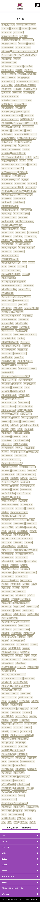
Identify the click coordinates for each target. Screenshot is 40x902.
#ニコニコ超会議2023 (10, 580)
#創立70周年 (7, 353)
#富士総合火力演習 (9, 62)
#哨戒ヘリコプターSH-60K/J (22, 735)
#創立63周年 (7, 811)
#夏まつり (6, 686)
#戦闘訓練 (14, 565)
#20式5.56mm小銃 (9, 319)
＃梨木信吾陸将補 (8, 138)
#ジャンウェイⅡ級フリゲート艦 (24, 123)
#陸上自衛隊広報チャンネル (25, 573)
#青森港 (24, 565)
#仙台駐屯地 (19, 202)
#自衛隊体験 (19, 550)
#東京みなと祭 (7, 595)
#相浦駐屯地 (31, 527)
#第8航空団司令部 (29, 659)
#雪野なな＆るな (25, 697)
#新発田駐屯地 (7, 372)
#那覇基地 (26, 346)
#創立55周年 (20, 769)
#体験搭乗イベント (27, 467)
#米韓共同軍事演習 (9, 248)
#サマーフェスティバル (11, 659)
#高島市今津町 (16, 705)
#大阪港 (28, 728)
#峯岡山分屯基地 (8, 493)
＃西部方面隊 (20, 183)
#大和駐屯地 (24, 777)
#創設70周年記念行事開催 (25, 85)
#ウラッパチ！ (18, 130)
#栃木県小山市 (18, 191)
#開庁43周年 (20, 743)
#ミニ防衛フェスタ (9, 395)
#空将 (20, 429)
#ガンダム (22, 267)
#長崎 (4, 531)
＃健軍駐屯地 (7, 183)
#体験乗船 (21, 637)
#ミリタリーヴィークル (11, 270)
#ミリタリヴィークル (10, 694)
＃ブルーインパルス (9, 36)
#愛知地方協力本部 (24, 406)
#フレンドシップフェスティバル (14, 803)
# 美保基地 (6, 588)
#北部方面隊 (33, 233)
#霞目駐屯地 (23, 709)
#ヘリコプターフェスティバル (13, 675)
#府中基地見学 (19, 199)
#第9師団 (5, 633)
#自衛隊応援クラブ (9, 746)
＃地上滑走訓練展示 (9, 161)
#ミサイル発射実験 (26, 248)
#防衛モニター (7, 70)
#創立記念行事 (20, 455)
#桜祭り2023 (31, 523)
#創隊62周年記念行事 (10, 210)
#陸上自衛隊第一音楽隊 (11, 274)
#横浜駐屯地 (29, 678)
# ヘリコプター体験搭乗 (11, 149)
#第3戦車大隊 (7, 357)
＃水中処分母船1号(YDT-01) (27, 81)
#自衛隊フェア (7, 656)
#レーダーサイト (23, 493)
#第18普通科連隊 (27, 421)
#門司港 (15, 486)
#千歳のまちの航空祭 (20, 686)
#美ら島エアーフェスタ (11, 346)
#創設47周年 (7, 610)
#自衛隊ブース (21, 576)
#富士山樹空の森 (8, 754)
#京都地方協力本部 (21, 440)
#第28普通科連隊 (27, 762)
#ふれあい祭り (18, 750)
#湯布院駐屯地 (23, 784)
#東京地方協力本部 (18, 452)
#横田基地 (18, 542)
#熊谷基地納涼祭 (18, 153)
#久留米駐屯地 (26, 505)
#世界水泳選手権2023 (10, 652)
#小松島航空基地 (8, 667)
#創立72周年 (24, 327)
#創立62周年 (25, 599)
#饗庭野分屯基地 (20, 444)
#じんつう (21, 667)
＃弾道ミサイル (30, 89)
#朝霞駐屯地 (33, 452)
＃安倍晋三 (6, 176)
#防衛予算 (32, 183)
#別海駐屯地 (24, 720)
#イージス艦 (31, 187)
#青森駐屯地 (29, 633)
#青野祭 (17, 610)
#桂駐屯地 (18, 811)
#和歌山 (19, 656)
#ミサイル (28, 70)
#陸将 (23, 425)
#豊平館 (16, 418)
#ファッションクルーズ (11, 459)
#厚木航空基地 (7, 554)
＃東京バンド (7, 104)
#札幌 (23, 229)
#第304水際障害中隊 (10, 618)
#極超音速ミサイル (9, 44)
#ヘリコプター (20, 104)
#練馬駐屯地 (22, 546)
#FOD (28, 130)
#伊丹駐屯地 (26, 210)
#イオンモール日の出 (23, 142)
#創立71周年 (24, 625)
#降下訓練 (6, 387)
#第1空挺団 (6, 384)
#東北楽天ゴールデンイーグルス (14, 520)
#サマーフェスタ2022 (10, 119)
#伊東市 (14, 720)
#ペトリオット (30, 236)
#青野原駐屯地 (32, 607)
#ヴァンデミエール (23, 47)
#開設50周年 (7, 573)
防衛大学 (5, 28)
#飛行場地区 (15, 712)
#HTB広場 (6, 421)
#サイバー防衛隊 (8, 74)
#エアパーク (6, 728)
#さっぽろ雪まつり (29, 418)
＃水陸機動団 (7, 134)
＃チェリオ (18, 32)
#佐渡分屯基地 (7, 221)
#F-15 (4, 267)
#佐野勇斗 (16, 127)
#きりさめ (6, 51)
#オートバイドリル (21, 629)
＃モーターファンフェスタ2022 (24, 51)
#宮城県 (34, 709)
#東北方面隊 (6, 202)
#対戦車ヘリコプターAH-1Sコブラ (15, 739)
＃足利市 (25, 180)
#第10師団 (18, 308)
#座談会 (29, 410)
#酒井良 (5, 429)
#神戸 (30, 637)
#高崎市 (33, 531)
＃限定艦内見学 (8, 81)
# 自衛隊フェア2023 (9, 467)
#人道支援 (28, 66)
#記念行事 (28, 240)
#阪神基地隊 (15, 584)
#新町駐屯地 (6, 535)
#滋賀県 (5, 705)
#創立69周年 (30, 811)
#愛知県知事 (28, 285)
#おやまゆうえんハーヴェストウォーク (17, 195)
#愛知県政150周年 (9, 289)
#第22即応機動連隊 (9, 777)
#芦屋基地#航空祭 (19, 792)
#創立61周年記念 (8, 546)
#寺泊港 (5, 731)
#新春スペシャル (8, 410)
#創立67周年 (7, 780)
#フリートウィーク (9, 304)
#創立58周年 (7, 724)
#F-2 (24, 263)
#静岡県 (5, 478)
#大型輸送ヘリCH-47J (24, 221)
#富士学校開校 (7, 758)
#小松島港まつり (8, 671)
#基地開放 (6, 497)
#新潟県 (5, 735)
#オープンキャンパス (10, 96)
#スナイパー (26, 414)
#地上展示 (18, 236)
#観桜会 (5, 512)
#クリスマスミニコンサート (12, 399)
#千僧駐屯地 (20, 595)
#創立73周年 (31, 561)
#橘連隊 (21, 338)
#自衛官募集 (31, 74)
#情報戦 (20, 74)
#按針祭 (33, 716)
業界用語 (23, 822)
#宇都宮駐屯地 (7, 561)
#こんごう (18, 728)
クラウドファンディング (26, 25)
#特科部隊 (6, 391)
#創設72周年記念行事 (10, 259)
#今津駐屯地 (22, 350)
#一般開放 (30, 508)
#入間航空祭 (6, 236)
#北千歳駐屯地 (22, 644)
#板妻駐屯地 (6, 335)
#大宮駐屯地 (6, 614)
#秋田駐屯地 (6, 629)
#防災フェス (31, 191)
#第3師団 (5, 599)
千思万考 (21, 818)
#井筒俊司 (29, 429)
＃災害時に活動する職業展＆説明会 (15, 112)
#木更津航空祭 (19, 765)
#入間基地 (23, 501)
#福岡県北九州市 (27, 486)
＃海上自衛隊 (7, 85)
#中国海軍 (6, 123)
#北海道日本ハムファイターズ (13, 516)
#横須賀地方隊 (27, 119)
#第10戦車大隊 (20, 353)
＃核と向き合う (19, 176)
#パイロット (26, 580)
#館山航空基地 (7, 108)
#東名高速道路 (21, 323)
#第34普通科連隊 (8, 338)
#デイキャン (6, 550)
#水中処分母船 (7, 716)
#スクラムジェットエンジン (12, 157)
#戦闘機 (12, 267)
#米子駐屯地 (24, 701)
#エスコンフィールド (19, 512)
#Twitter (5, 452)
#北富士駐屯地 (32, 807)
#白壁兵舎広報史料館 (27, 369)
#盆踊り (34, 644)
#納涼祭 (26, 648)
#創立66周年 (28, 610)
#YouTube (17, 93)
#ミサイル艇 (26, 731)
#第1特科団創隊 (8, 644)
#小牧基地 (32, 471)
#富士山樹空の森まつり (26, 474)
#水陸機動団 (22, 531)
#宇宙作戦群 (6, 199)
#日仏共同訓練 (7, 47)
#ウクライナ (6, 32)
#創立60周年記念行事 (10, 342)
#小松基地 (6, 792)
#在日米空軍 (6, 542)
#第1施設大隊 (7, 455)
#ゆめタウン (17, 387)
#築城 (27, 656)
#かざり (32, 165)
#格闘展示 (6, 750)
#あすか (25, 588)
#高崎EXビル (24, 146)
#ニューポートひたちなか (12, 463)
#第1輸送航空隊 (8, 474)
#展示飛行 (23, 217)
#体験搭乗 (16, 497)
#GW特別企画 (31, 550)
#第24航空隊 (33, 667)
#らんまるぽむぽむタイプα (12, 168)
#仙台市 (5, 712)
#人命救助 (6, 191)
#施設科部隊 (29, 448)
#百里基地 (23, 304)
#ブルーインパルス (9, 217)
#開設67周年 (19, 780)
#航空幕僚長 (6, 433)
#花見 (31, 520)
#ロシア (33, 28)
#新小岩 (15, 414)
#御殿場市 (14, 478)
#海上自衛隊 (20, 108)
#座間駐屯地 (19, 523)
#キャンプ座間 (7, 527)
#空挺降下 (17, 384)
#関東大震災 (25, 694)
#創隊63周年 (7, 765)
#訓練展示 (6, 225)
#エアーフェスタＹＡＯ (11, 316)
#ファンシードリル (9, 796)
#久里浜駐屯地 (14, 648)
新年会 (32, 822)
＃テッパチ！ (28, 127)
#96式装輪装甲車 (8, 361)
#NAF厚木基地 (7, 557)
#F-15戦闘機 (19, 788)
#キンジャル (28, 40)
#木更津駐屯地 (7, 769)
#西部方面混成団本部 (10, 505)
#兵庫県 (15, 599)
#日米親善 (20, 527)
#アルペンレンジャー (10, 255)
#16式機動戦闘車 (8, 350)
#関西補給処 (27, 316)
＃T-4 (36, 157)
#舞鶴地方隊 (6, 89)
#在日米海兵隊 (7, 293)
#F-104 (31, 263)
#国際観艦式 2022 (21, 301)
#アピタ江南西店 (8, 406)
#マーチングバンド (9, 697)
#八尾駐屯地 (18, 312)
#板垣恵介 (6, 437)
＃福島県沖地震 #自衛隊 (11, 40)
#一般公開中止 (7, 576)
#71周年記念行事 (17, 641)
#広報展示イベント (9, 146)
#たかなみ (6, 486)
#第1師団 (28, 542)
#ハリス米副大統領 (23, 244)
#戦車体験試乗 (7, 244)
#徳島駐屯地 (6, 607)
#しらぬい (25, 569)
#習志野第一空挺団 (21, 433)
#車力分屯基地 (7, 743)
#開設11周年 (19, 607)
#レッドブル (22, 365)
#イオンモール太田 (9, 403)
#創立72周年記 (7, 663)
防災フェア (6, 93)
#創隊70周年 (20, 233)
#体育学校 (6, 414)
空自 (16, 822)
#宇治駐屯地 (23, 319)
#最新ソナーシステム (10, 569)
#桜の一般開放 (7, 508)
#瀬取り (31, 44)
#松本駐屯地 (19, 251)
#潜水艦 (26, 584)
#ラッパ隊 (23, 746)
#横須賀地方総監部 (9, 625)
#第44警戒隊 (26, 489)
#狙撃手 (20, 410)
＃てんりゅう (7, 142)
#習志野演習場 (29, 384)
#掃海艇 (24, 478)
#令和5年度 (16, 690)
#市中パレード (7, 331)
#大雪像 (15, 421)
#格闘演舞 (20, 561)
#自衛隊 (24, 28)
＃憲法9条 (23, 172)
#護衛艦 (15, 489)
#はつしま (25, 482)
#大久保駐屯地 (7, 448)
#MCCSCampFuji (9, 799)
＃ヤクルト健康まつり (10, 180)
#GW (34, 584)
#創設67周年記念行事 (10, 229)
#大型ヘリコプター (9, 501)
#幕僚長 (5, 425)
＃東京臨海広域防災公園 (11, 115)
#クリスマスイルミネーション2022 (15, 376)
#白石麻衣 (6, 127)
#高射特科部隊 (18, 391)
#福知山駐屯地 (21, 331)
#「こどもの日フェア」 (26, 55)
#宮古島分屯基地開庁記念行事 (13, 282)
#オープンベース (18, 471)
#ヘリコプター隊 (31, 308)
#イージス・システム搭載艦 (12, 187)
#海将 (13, 429)
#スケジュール (21, 557)
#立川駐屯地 (6, 807)
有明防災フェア (8, 25)
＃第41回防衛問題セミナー (25, 134)
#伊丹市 (31, 595)
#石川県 (30, 788)
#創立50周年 (19, 807)
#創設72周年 (7, 603)
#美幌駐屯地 (20, 663)
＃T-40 (22, 161)
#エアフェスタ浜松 (21, 214)
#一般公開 (6, 489)
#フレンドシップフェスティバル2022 (16, 297)
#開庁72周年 (16, 633)
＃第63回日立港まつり (27, 138)
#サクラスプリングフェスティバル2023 (17, 539)
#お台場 (26, 274)
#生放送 (5, 584)
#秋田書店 (16, 437)
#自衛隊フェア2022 (9, 327)
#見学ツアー (6, 444)
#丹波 (27, 387)
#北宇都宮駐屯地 (25, 380)
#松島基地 (6, 153)
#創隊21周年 (7, 788)
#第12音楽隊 (24, 395)
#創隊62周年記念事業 (10, 206)
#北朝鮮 (19, 70)
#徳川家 (5, 720)
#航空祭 (26, 149)
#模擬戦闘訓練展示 (21, 603)
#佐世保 (12, 531)
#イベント (18, 724)
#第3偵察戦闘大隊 (9, 709)
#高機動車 (6, 471)
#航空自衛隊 (17, 225)
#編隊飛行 (32, 769)
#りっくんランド (8, 55)
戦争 (29, 818)
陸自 (9, 822)
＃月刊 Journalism (9, 172)
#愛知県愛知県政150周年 (11, 285)
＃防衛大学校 (29, 93)
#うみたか (14, 731)
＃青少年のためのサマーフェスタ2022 (16, 100)
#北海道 (5, 641)
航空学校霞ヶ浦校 (8, 818)
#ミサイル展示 (30, 724)
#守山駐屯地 (6, 308)
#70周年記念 (28, 115)
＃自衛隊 (23, 36)
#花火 (4, 648)
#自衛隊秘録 (6, 440)
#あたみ (33, 478)
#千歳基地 (6, 690)
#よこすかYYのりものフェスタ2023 (15, 622)
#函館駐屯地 (13, 762)
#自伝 (25, 437)
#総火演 (17, 59)
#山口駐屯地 (6, 773)
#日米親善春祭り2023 (24, 554)
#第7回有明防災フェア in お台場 (14, 165)
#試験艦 (16, 588)
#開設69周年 (22, 754)
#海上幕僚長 (33, 425)
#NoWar (22, 44)
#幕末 (4, 762)
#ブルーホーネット (9, 380)
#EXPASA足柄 (7, 323)
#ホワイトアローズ (25, 361)
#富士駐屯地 (20, 758)
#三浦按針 (27, 712)
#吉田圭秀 (14, 425)
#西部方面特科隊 (8, 784)
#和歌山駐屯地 (19, 614)
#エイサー (25, 342)
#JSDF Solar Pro (8, 78)
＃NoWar (15, 28)
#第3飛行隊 (6, 312)
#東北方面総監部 (20, 682)
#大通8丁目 (6, 418)
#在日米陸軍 (6, 523)
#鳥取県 (35, 701)
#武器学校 (6, 240)
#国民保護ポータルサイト (12, 66)
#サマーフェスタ (8, 637)
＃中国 (28, 157)
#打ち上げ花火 (21, 716)
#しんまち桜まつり (21, 535)
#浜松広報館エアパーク (11, 263)
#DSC (30, 161)
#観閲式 (5, 565)
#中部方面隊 (6, 214)
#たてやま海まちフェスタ (12, 678)
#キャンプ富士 (24, 289)
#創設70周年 (7, 301)
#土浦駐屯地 (17, 240)
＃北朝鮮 (17, 89)
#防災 (4, 701)
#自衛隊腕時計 (23, 78)
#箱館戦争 (32, 758)
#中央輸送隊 (6, 682)
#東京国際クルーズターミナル (13, 591)
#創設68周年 (19, 773)
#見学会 (19, 448)
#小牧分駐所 (24, 403)
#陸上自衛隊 (6, 59)
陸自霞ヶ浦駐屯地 (16, 814)
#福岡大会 (25, 652)
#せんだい (20, 508)
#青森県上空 (6, 251)
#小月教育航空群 (8, 365)
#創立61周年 (33, 614)
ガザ (3, 822)
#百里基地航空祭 (8, 278)
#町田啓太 (6, 130)
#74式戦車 (19, 357)
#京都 (4, 814)
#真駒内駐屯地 (7, 233)
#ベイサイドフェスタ (10, 482)
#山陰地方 (13, 701)
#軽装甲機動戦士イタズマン (25, 335)
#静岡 (21, 796)
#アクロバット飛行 (9, 369)
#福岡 (34, 656)
